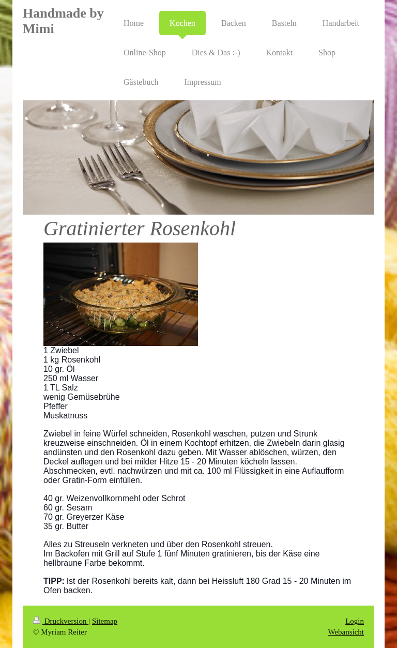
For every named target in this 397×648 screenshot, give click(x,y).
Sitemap (104, 621)
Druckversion (60, 621)
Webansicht (346, 632)
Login (354, 621)
